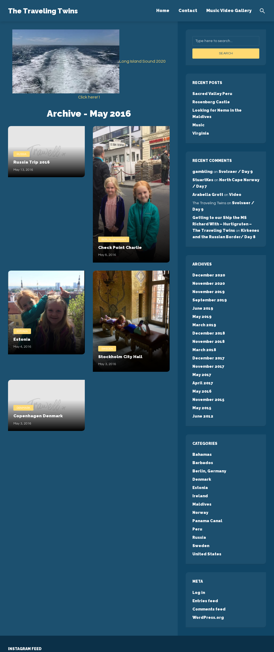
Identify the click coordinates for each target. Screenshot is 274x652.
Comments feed (208, 576)
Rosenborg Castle (210, 101)
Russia (21, 153)
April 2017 (202, 361)
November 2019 (208, 276)
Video (233, 183)
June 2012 (202, 392)
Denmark (23, 407)
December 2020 (208, 260)
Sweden (107, 348)
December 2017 (207, 338)
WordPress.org (207, 584)
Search (226, 53)
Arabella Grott (207, 183)
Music (198, 116)
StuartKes (202, 170)
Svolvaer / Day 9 (233, 162)
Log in (198, 561)
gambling (201, 162)
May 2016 (201, 369)
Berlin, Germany (113, 238)
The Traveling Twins (54, 10)
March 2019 (203, 307)
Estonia (22, 330)
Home (162, 10)
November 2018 (208, 322)
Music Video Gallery (229, 10)
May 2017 (201, 353)
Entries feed (205, 568)
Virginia (200, 124)
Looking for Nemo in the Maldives (225, 109)
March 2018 (203, 330)
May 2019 (201, 299)
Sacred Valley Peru (211, 93)
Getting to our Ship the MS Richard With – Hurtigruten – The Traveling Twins (225, 211)
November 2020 (208, 268)
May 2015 (201, 384)
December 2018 (208, 314)
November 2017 (207, 345)
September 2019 (209, 283)
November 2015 (207, 376)
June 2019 (202, 291)
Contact (187, 10)
